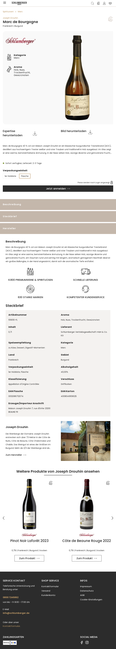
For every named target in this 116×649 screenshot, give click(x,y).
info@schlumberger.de (16, 613)
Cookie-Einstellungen (91, 599)
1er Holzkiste (10, 176)
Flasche (25, 176)
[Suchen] (92, 3)
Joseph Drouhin (10, 18)
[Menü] (5, 3)
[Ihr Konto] (104, 3)
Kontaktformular (11, 626)
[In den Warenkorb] (58, 188)
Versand (45, 590)
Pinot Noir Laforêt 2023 (29, 541)
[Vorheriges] (3, 516)
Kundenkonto (48, 595)
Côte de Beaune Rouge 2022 (86, 541)
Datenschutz (87, 590)
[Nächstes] (112, 516)
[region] (58, 77)
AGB (82, 595)
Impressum (86, 586)
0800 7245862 (10, 597)
